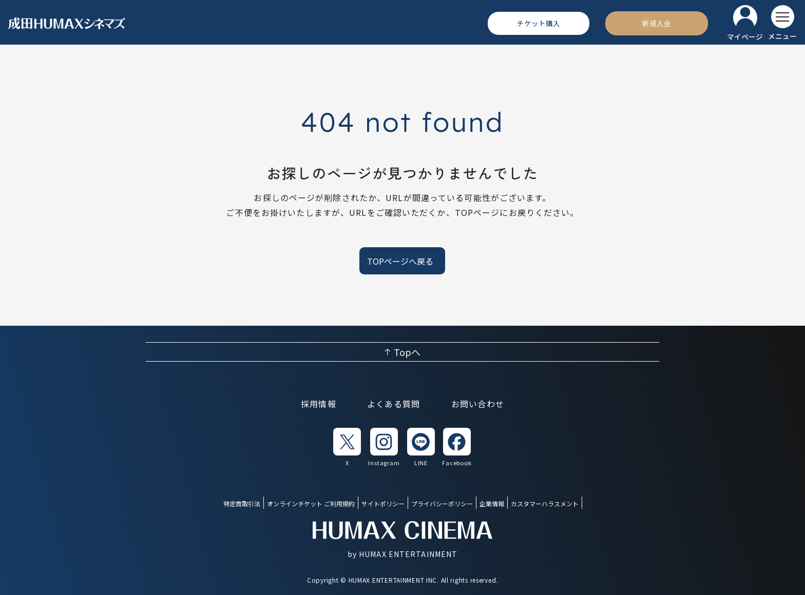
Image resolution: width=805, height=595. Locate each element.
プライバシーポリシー (442, 503)
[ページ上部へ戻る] (402, 352)
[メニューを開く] (782, 23)
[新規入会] (656, 23)
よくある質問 (393, 404)
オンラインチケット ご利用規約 (311, 503)
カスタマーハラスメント (545, 503)
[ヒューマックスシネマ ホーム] (67, 23)
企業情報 (492, 503)
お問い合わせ (478, 404)
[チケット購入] (538, 23)
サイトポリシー (383, 503)
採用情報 (318, 404)
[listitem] (347, 447)
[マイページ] (745, 23)
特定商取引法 (241, 503)
